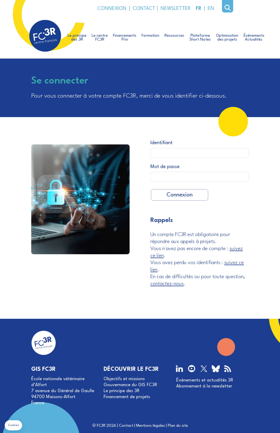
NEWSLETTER (174, 8)
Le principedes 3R (77, 38)
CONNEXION (111, 8)
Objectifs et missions (124, 379)
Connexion (180, 195)
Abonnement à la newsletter (204, 386)
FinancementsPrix (124, 38)
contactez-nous (167, 283)
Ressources (174, 36)
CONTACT (143, 8)
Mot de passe (165, 166)
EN (211, 8)
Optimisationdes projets (227, 38)
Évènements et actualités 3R (204, 380)
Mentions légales (150, 426)
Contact (126, 426)
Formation (150, 36)
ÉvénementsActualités (254, 38)
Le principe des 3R (121, 391)
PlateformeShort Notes (200, 38)
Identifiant (161, 143)
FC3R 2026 (106, 426)
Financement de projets (127, 397)
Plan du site (178, 426)
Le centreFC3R (100, 38)
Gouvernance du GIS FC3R (130, 385)
